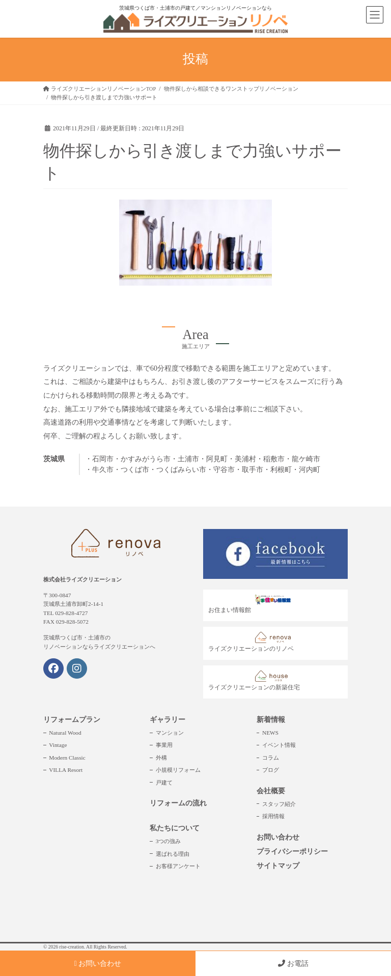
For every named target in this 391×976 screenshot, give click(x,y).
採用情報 (273, 816)
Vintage (58, 745)
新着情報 (271, 719)
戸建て (164, 782)
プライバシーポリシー (292, 851)
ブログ (270, 770)
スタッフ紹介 (279, 804)
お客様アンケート (178, 866)
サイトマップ (278, 866)
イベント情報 (279, 745)
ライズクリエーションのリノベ (252, 642)
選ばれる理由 (172, 854)
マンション (170, 733)
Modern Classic (67, 758)
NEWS (270, 733)
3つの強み (168, 841)
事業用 (164, 745)
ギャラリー (167, 719)
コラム (270, 758)
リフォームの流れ (178, 803)
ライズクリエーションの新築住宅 (254, 681)
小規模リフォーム (178, 770)
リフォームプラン (71, 719)
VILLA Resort (65, 770)
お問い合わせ (278, 837)
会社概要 (271, 791)
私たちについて (175, 828)
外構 (161, 758)
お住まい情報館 (252, 604)
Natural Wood (65, 733)
